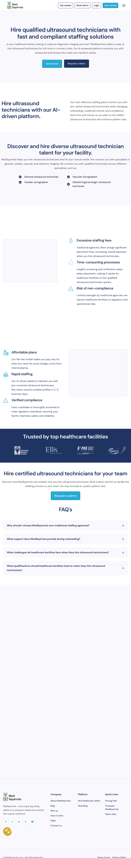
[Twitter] (12, 814)
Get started (52, 75)
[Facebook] (5, 814)
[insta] (25, 814)
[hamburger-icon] (123, 6)
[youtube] (32, 814)
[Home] (16, 6)
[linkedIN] (19, 814)
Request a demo (76, 75)
